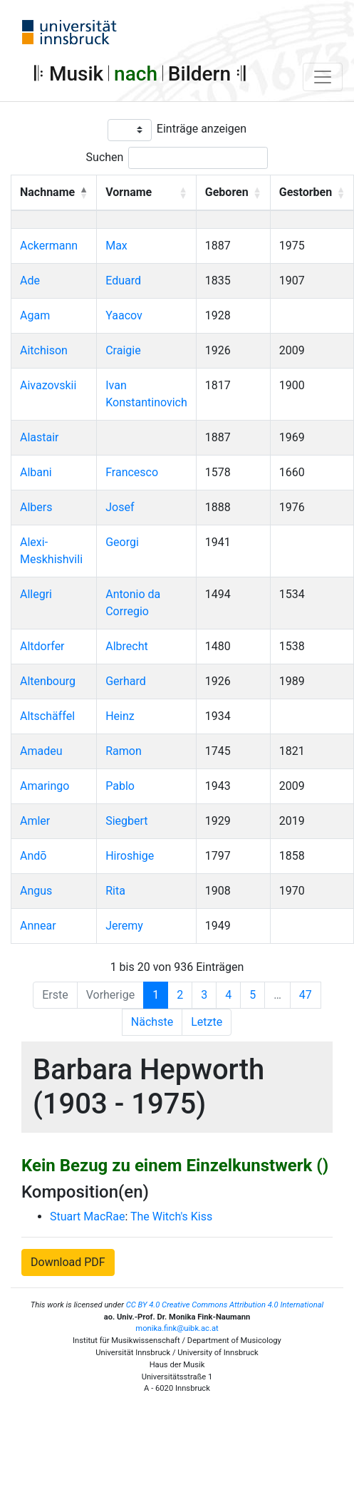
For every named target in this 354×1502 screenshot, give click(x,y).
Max (116, 245)
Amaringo (44, 786)
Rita (115, 890)
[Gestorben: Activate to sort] (311, 192)
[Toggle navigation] (323, 77)
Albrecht (126, 646)
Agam (35, 315)
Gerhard (125, 681)
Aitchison (44, 350)
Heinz (120, 716)
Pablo (120, 786)
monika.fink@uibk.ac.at (176, 1328)
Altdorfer (42, 646)
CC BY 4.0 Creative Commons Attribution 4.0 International (225, 1305)
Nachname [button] (47, 192)
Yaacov (123, 315)
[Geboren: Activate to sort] (233, 192)
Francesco (131, 472)
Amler (35, 821)
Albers (36, 507)
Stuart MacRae (87, 1216)
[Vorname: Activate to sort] (147, 192)
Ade (30, 280)
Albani (36, 472)
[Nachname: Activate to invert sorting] (54, 192)
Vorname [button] (128, 192)
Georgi (122, 542)
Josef (119, 507)
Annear (38, 925)
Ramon (123, 751)
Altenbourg (48, 681)
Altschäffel (47, 716)
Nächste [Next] (152, 1022)
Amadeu (41, 751)
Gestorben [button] (305, 192)
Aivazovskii (48, 385)
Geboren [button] (227, 192)
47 (305, 995)
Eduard (123, 280)
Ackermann (49, 245)
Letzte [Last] (206, 1022)
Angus (36, 890)
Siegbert (126, 821)
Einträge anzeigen (201, 128)
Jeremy (124, 925)
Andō (33, 856)
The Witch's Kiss (171, 1216)
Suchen (105, 157)
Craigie (122, 350)
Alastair (39, 437)
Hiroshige (129, 856)
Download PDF (68, 1262)
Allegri (36, 594)
